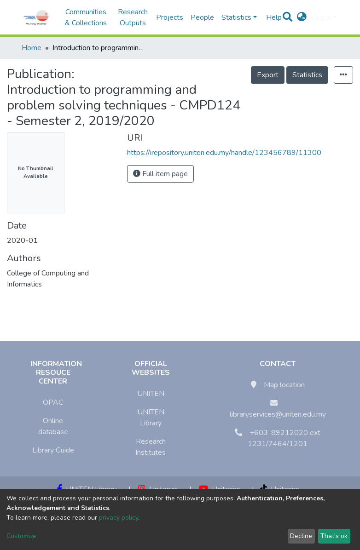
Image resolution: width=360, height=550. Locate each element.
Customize (21, 536)
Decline (301, 536)
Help (271, 17)
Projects (169, 17)
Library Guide (53, 450)
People (202, 17)
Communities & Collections (86, 17)
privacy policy (118, 517)
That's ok (334, 536)
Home (31, 48)
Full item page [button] (160, 174)
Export (268, 75)
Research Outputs (133, 17)
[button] (302, 17)
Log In (321, 17)
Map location (284, 385)
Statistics (307, 75)
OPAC (53, 402)
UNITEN (150, 394)
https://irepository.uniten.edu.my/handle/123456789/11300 (224, 153)
